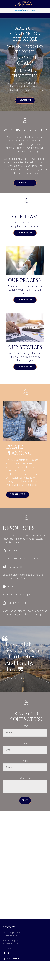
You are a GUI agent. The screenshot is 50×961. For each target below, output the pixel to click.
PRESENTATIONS (17, 603)
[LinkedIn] (9, 953)
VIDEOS (12, 587)
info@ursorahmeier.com (12, 949)
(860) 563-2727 (14, 933)
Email (25, 743)
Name (25, 726)
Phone (25, 761)
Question (25, 778)
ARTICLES (13, 551)
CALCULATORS (16, 567)
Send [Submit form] (25, 800)
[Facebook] (4, 953)
